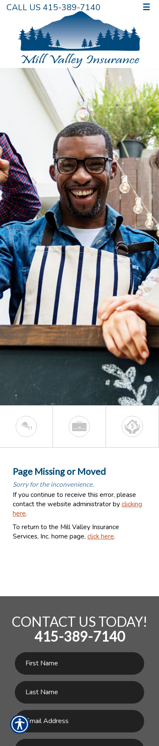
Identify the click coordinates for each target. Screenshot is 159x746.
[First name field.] (79, 663)
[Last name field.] (79, 692)
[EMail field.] (79, 721)
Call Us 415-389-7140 (53, 7)
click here (100, 536)
